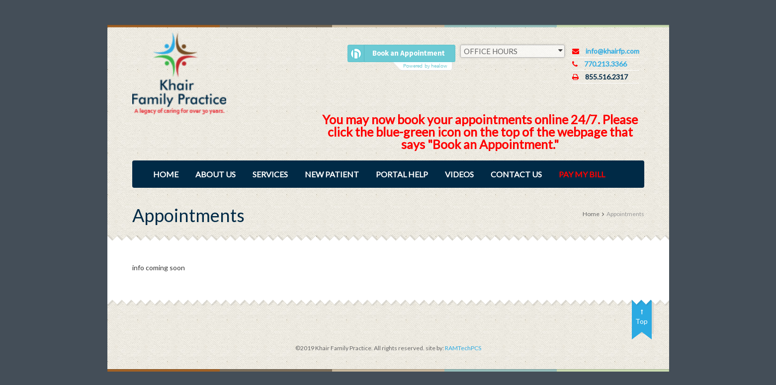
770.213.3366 (605, 64)
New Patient (332, 174)
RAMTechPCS (462, 348)
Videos (459, 174)
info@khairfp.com (612, 51)
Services (270, 174)
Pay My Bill (582, 174)
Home (165, 174)
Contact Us (516, 174)
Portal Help (402, 174)
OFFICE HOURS (513, 50)
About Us (215, 174)
